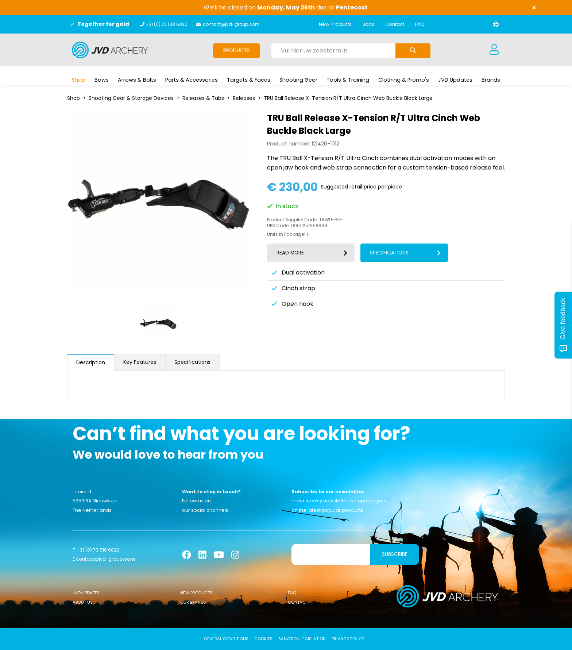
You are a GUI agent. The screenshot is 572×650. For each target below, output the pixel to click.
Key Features (139, 362)
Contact (394, 24)
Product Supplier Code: (292, 220)
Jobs (368, 24)
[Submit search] (412, 50)
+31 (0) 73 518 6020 (167, 24)
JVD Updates (86, 593)
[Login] (494, 50)
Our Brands (193, 602)
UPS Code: (278, 225)
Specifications (192, 362)
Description (90, 362)
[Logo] (110, 50)
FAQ (420, 24)
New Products (335, 24)
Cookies (263, 639)
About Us (83, 602)
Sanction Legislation (302, 639)
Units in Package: (286, 234)
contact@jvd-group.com (231, 24)
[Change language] (496, 24)
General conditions (226, 639)
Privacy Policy (348, 639)
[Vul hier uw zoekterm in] (333, 50)
